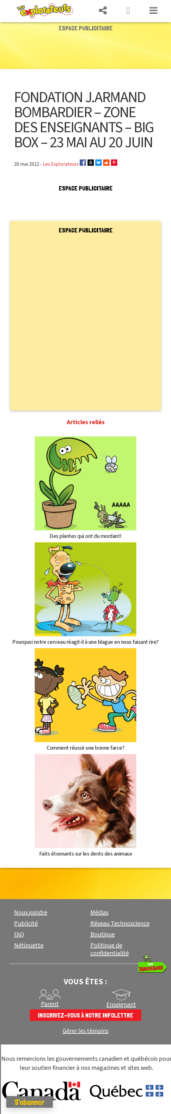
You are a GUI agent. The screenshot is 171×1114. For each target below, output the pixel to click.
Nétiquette (28, 945)
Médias (99, 912)
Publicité (26, 923)
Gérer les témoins (85, 1031)
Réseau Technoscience (119, 923)
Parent (50, 1004)
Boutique (102, 934)
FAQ (19, 934)
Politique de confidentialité (109, 949)
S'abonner (29, 1102)
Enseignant (121, 1004)
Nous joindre (30, 912)
